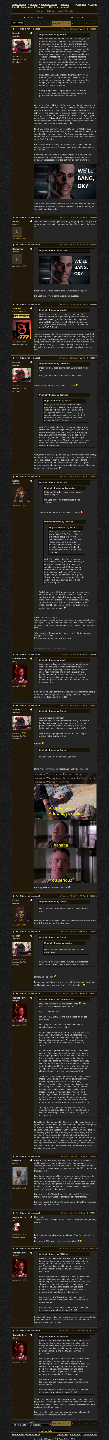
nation (64, 29)
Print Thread (17, 23)
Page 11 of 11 (61, 23)
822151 (94, 1331)
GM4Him (63, 1249)
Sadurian (63, 358)
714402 (94, 654)
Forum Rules (18, 1434)
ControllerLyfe (62, 994)
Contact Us (62, 1434)
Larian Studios (19, 4)
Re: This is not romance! (28, 29)
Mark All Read (33, 1434)
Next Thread (76, 17)
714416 (94, 705)
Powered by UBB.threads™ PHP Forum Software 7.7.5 (54, 1439)
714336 (94, 304)
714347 (94, 358)
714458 (94, 931)
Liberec (22, 1237)
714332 (94, 245)
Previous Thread (33, 17)
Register (80, 4)
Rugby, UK (23, 344)
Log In (92, 4)
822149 (94, 1249)
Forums (34, 4)
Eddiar (64, 705)
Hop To (31, 1422)
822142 (94, 1213)
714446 (94, 896)
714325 (94, 29)
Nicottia (64, 217)
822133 (94, 994)
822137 (94, 1156)
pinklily (64, 654)
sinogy (64, 1156)
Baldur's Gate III (49, 4)
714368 (94, 477)
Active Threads (65, 11)
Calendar (50, 11)
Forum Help (75, 1434)
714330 (94, 217)
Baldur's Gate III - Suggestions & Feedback (40, 5)
